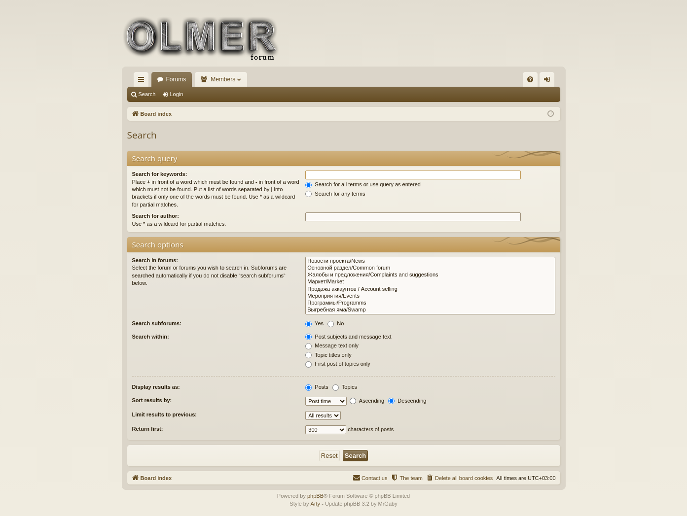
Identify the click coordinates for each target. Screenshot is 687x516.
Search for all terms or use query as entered (363, 184)
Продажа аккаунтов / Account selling (430, 289)
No (335, 323)
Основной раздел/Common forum (430, 268)
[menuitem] (530, 79)
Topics (344, 387)
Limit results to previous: (164, 414)
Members (223, 79)
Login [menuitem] (548, 81)
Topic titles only (328, 355)
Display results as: (156, 387)
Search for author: (155, 216)
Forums (176, 79)
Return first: (147, 429)
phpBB (315, 496)
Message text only (332, 345)
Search (147, 94)
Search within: (150, 337)
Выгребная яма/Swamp (430, 310)
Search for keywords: (159, 174)
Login (176, 94)
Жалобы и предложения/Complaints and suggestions (430, 275)
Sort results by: (152, 400)
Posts (316, 387)
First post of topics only (337, 364)
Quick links (143, 81)
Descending (407, 401)
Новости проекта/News (430, 261)
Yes (314, 323)
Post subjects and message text (348, 337)
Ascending (367, 401)
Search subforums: (156, 323)
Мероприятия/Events (430, 296)
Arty (316, 504)
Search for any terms (335, 194)
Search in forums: (155, 260)
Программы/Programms (430, 303)
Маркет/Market (430, 281)
